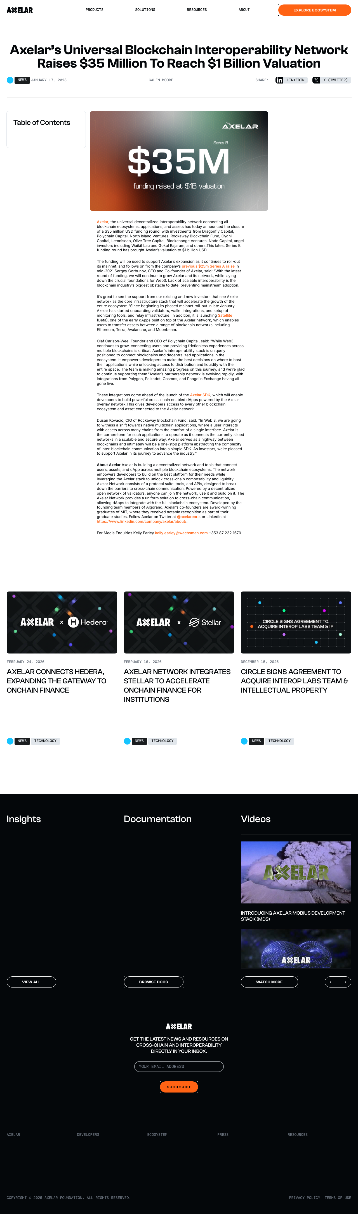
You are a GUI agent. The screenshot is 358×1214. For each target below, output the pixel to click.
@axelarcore (188, 517)
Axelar (102, 222)
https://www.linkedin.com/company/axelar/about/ (141, 521)
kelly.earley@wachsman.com (181, 533)
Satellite (225, 315)
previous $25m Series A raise (208, 266)
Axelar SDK (200, 395)
